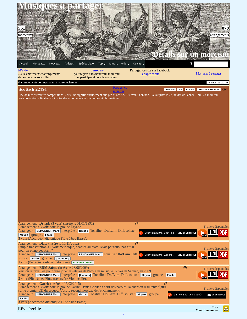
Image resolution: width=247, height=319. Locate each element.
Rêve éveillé (29, 308)
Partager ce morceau (120, 89)
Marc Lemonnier (207, 310)
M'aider (23, 70)
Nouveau (55, 63)
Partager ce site (149, 74)
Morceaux (39, 63)
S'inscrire (97, 70)
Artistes (69, 63)
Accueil (24, 63)
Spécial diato (86, 63)
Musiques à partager (208, 73)
